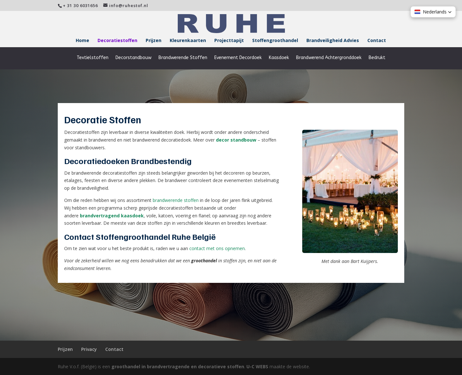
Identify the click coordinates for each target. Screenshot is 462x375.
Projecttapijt (229, 40)
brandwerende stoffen (176, 200)
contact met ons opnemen (217, 248)
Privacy (89, 349)
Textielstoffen (92, 58)
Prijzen (153, 40)
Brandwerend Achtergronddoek (329, 58)
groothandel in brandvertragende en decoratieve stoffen (177, 366)
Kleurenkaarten (188, 40)
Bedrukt (377, 58)
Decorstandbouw (133, 58)
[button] (433, 12)
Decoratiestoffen (117, 40)
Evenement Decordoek (238, 58)
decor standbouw (236, 140)
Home (82, 40)
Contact (376, 40)
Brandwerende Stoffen (182, 58)
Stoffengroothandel (275, 40)
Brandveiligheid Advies (332, 40)
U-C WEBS (257, 366)
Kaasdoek (279, 58)
